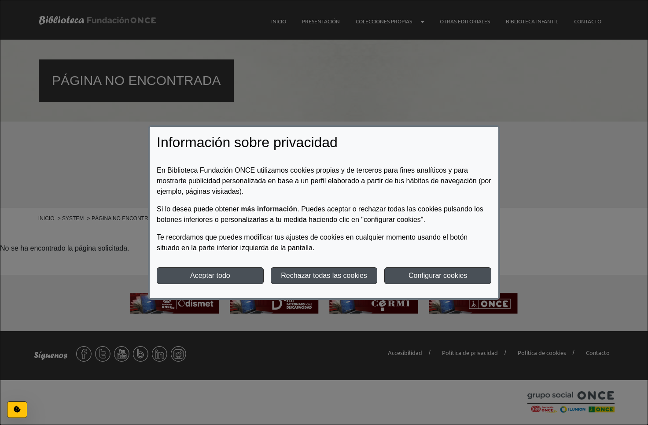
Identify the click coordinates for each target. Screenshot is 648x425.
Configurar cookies (438, 275)
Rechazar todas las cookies (324, 275)
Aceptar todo (210, 275)
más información (269, 209)
